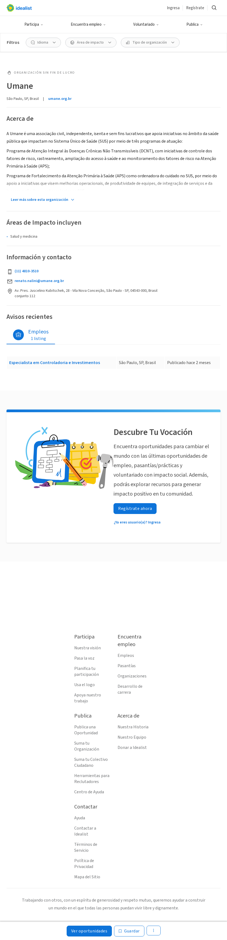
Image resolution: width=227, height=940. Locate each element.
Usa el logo (84, 685)
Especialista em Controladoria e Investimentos (54, 363)
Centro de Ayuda (89, 792)
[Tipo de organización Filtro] (150, 42)
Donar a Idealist (132, 748)
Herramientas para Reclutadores (91, 779)
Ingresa (173, 8)
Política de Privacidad (84, 864)
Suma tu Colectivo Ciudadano (91, 762)
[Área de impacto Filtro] (90, 42)
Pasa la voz (84, 658)
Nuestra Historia (133, 727)
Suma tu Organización (86, 746)
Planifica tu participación (86, 671)
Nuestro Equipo (132, 737)
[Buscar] (213, 8)
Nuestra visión (87, 648)
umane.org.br (60, 99)
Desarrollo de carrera (130, 689)
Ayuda (79, 818)
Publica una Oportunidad (86, 730)
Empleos (126, 656)
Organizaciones (132, 676)
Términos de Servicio (85, 847)
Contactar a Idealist (85, 831)
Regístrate (195, 8)
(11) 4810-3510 (26, 271)
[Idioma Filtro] (43, 42)
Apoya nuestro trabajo (87, 698)
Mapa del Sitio (87, 877)
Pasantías (127, 666)
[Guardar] (129, 931)
